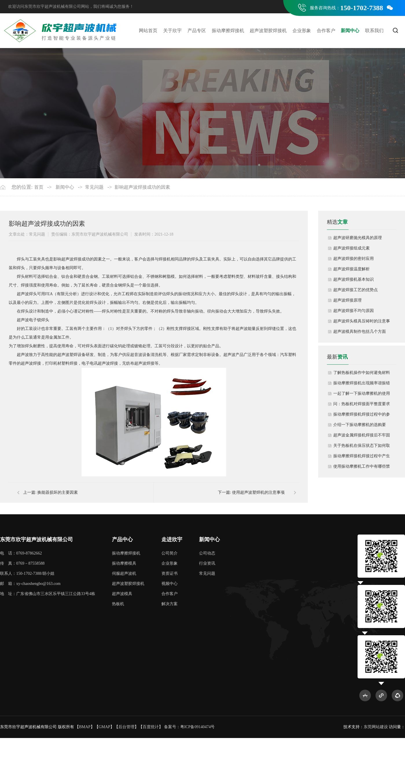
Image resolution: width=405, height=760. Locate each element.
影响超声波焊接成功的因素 (142, 187)
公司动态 (207, 553)
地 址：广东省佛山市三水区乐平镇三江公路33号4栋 (47, 594)
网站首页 (148, 30)
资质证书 (169, 573)
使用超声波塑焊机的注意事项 (258, 492)
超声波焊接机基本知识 (353, 279)
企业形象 (301, 30)
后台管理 (126, 727)
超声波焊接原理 (347, 300)
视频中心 (169, 583)
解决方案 (169, 604)
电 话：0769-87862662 (21, 553)
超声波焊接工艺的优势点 (355, 290)
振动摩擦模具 (124, 563)
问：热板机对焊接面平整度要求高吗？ (361, 405)
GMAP (104, 727)
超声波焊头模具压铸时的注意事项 (361, 322)
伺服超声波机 (124, 573)
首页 (38, 187)
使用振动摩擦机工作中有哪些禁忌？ (361, 468)
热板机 (118, 604)
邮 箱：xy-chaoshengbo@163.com (30, 583)
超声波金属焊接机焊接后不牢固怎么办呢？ (361, 436)
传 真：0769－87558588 (22, 563)
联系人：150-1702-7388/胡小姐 (27, 573)
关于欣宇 (172, 30)
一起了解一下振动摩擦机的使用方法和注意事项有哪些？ (361, 395)
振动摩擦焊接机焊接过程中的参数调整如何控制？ (361, 416)
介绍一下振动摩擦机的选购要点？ (359, 426)
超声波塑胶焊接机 (268, 30)
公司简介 (169, 553)
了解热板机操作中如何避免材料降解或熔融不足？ (361, 374)
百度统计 (151, 727)
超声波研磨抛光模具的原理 (357, 238)
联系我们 (374, 30)
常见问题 (94, 187)
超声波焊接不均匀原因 (353, 311)
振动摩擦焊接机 (228, 30)
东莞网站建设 (376, 727)
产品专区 (196, 30)
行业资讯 (207, 563)
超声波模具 (122, 594)
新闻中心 (350, 30)
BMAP (85, 727)
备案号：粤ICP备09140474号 (189, 727)
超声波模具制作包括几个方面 (359, 331)
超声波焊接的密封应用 (353, 258)
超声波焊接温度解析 (351, 269)
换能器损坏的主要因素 (57, 492)
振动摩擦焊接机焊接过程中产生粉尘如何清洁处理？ (361, 457)
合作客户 (326, 30)
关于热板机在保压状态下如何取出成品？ (361, 447)
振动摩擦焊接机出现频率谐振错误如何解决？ (361, 384)
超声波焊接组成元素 (351, 248)
